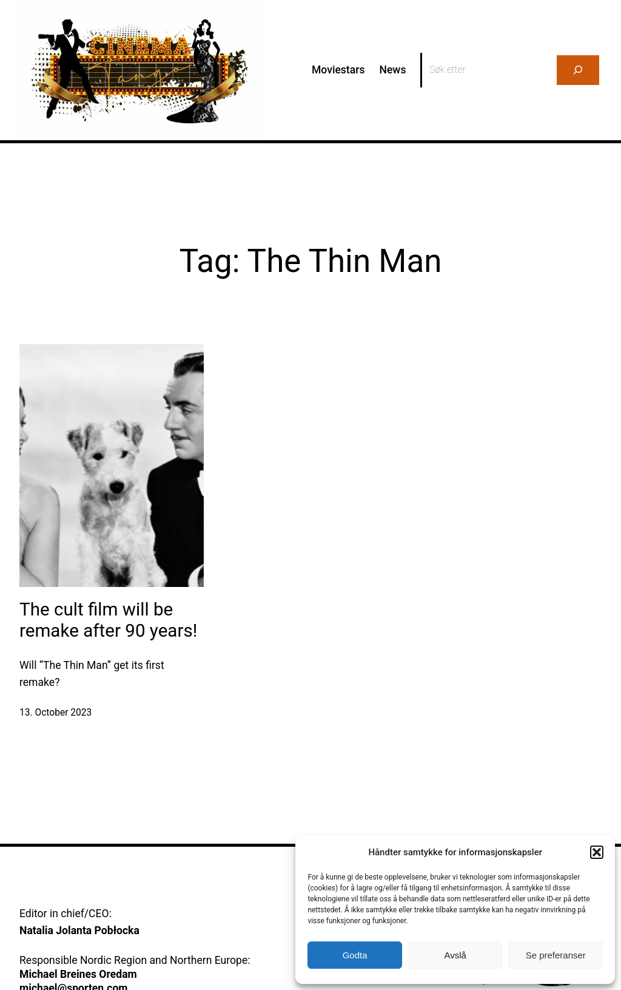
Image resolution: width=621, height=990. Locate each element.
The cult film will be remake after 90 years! (108, 620)
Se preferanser (556, 955)
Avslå (455, 955)
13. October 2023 (55, 712)
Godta (355, 955)
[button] (597, 852)
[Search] (578, 70)
